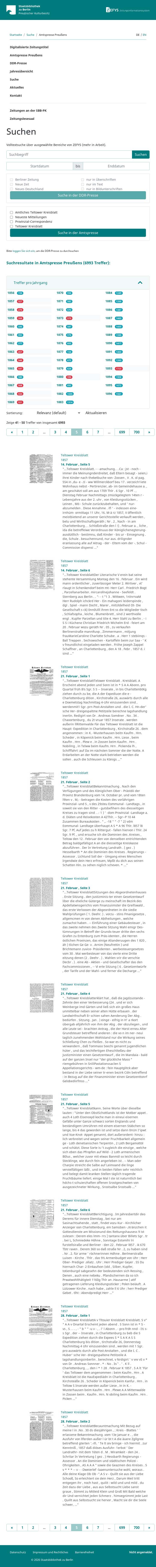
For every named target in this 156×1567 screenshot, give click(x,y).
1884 (109, 293)
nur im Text (94, 184)
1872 (60, 310)
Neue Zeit (22, 184)
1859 (11, 318)
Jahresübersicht (21, 71)
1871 (60, 301)
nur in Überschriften (101, 179)
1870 (60, 293)
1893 (109, 368)
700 (137, 432)
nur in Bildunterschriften (104, 189)
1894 (109, 377)
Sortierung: (14, 413)
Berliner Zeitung (27, 179)
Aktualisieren (96, 412)
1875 (60, 335)
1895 (109, 385)
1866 (11, 377)
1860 (11, 326)
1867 (11, 385)
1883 (60, 402)
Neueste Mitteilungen (31, 217)
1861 (11, 335)
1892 (109, 360)
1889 (109, 335)
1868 (11, 394)
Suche (30, 35)
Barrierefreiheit (84, 1552)
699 (122, 432)
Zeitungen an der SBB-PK (28, 110)
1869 (11, 402)
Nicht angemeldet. (141, 1552)
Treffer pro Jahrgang (30, 282)
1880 (60, 377)
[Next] (149, 432)
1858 (11, 310)
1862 (11, 343)
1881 (60, 385)
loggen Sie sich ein (24, 250)
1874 (60, 326)
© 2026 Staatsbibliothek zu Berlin (52, 1560)
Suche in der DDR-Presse (78, 195)
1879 (60, 368)
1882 (60, 394)
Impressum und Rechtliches (50, 1552)
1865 (11, 368)
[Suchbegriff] (69, 154)
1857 (11, 301)
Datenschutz (18, 1552)
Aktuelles (17, 87)
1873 (60, 318)
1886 (109, 310)
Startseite (16, 35)
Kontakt (16, 95)
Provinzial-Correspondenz (33, 221)
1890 (109, 343)
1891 (109, 352)
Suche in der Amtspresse (78, 232)
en (144, 35)
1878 (60, 360)
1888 (109, 326)
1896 (109, 394)
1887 (109, 318)
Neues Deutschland (29, 189)
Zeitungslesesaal (22, 119)
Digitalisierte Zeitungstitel (29, 47)
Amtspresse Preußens (26, 55)
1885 (109, 301)
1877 (60, 352)
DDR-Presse (18, 63)
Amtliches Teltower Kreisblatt (36, 212)
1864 (11, 360)
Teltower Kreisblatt (28, 226)
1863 (11, 352)
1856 (11, 293)
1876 (60, 343)
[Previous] (11, 432)
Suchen (141, 154)
